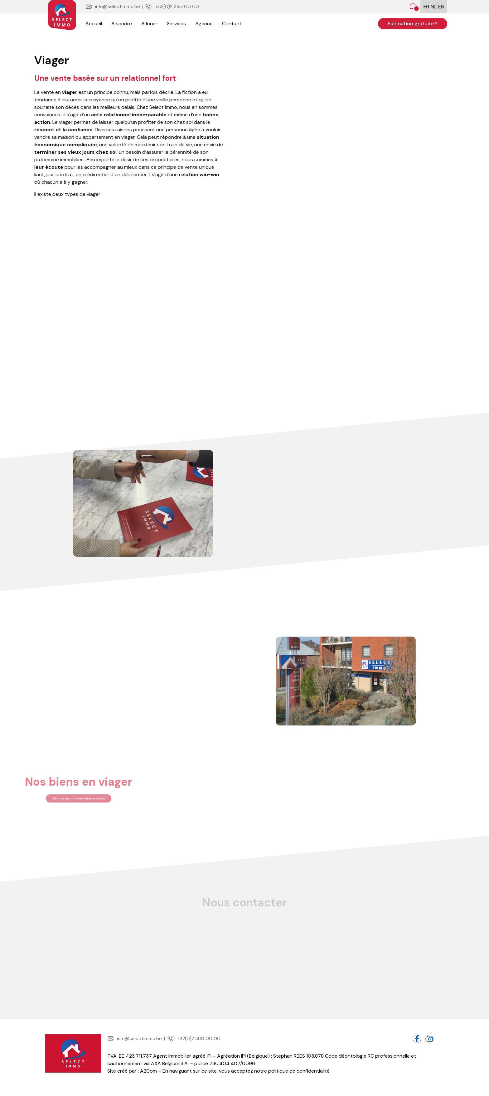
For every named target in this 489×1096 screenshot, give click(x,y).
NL (434, 7)
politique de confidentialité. (299, 1076)
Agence (204, 23)
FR (426, 7)
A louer (149, 23)
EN (441, 7)
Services (176, 23)
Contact (231, 23)
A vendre (121, 23)
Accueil (93, 23)
